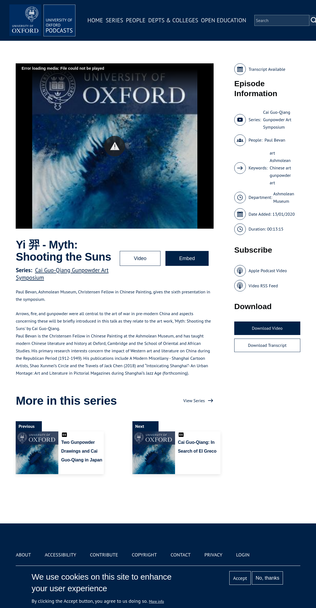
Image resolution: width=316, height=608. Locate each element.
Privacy (213, 555)
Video (140, 258)
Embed (187, 258)
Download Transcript (267, 345)
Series (114, 20)
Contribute (104, 555)
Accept (240, 578)
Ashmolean (280, 160)
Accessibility (60, 555)
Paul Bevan (275, 140)
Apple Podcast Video (268, 270)
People (135, 20)
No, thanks (267, 578)
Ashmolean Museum (283, 197)
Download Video (267, 328)
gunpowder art (280, 178)
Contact (181, 555)
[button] (114, 146)
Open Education (223, 20)
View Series (194, 400)
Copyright (144, 555)
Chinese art (280, 168)
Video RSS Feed (263, 285)
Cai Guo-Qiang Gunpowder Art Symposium (277, 119)
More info (156, 601)
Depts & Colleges (173, 20)
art (272, 153)
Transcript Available (267, 69)
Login (243, 555)
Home (95, 20)
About (23, 555)
